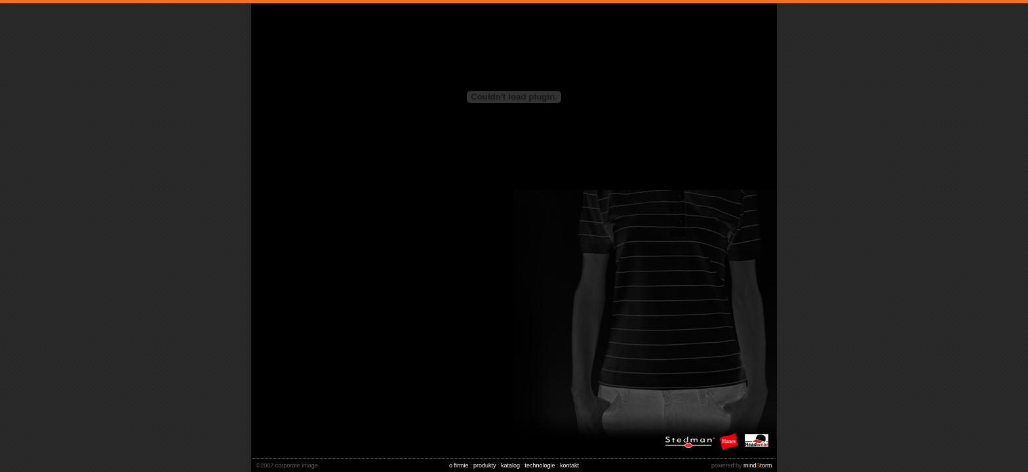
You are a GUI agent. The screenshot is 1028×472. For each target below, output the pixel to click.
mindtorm (744, 465)
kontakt (569, 465)
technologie (540, 465)
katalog (510, 465)
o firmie (459, 465)
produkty (484, 465)
